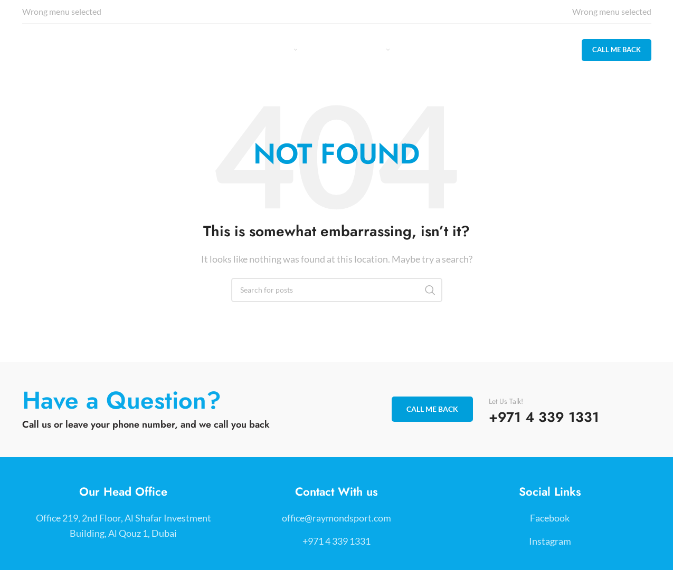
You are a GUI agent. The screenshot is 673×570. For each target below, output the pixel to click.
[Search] (336, 290)
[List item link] (336, 518)
